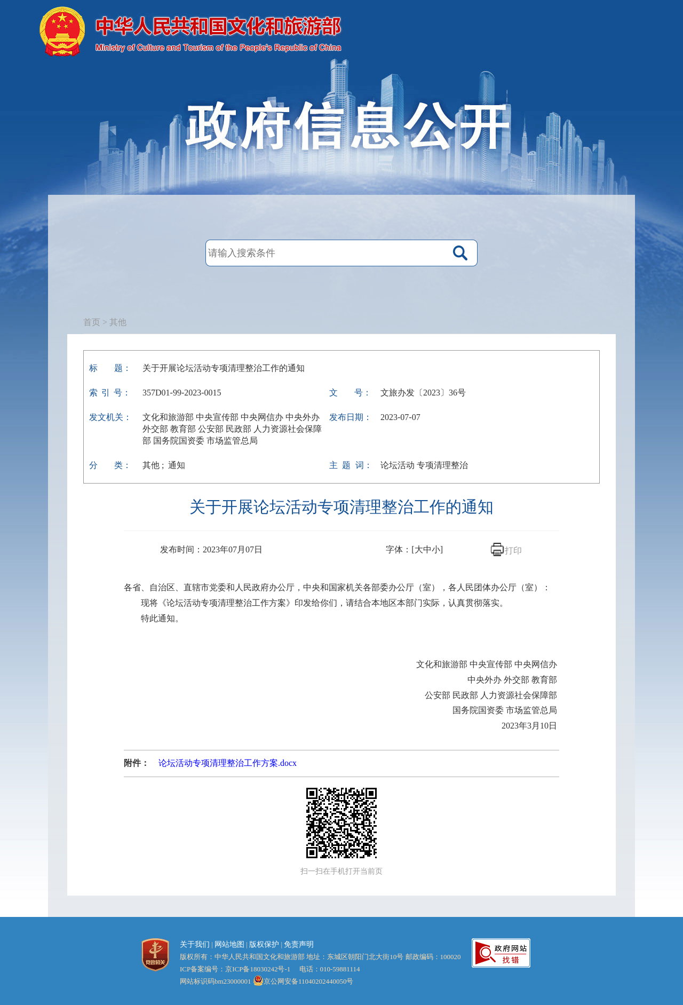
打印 (513, 550)
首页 (91, 322)
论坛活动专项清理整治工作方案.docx (227, 762)
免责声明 (299, 944)
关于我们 (195, 944)
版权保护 (264, 944)
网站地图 (229, 944)
